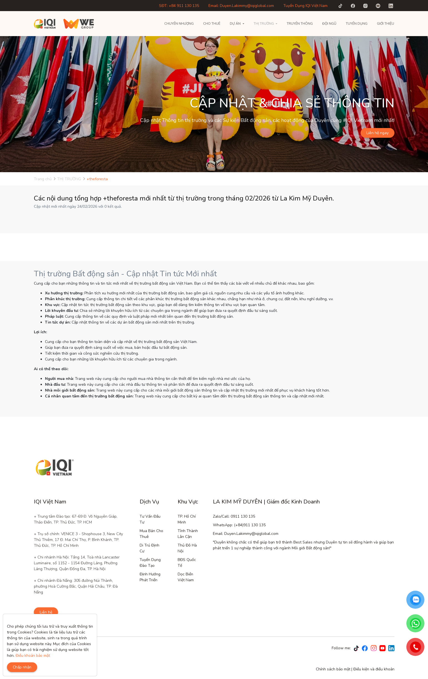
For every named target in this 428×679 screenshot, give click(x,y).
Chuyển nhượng (179, 23)
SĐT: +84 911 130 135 (179, 5)
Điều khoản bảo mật (33, 655)
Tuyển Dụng (356, 23)
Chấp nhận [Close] (22, 667)
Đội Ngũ (329, 23)
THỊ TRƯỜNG (264, 23)
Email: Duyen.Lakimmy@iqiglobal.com (241, 5)
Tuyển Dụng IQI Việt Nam (305, 5)
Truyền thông (300, 23)
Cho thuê (211, 23)
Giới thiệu (385, 23)
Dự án (235, 23)
